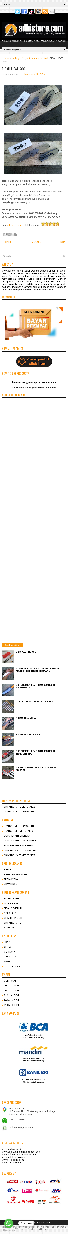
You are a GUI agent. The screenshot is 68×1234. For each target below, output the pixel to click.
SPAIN (7, 961)
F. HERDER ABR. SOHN (15, 874)
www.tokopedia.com (13, 1159)
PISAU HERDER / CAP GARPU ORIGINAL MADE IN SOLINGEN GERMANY (37, 669)
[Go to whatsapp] (8, 1223)
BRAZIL (8, 942)
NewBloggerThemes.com (40, 1229)
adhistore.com (14, 225)
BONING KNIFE (11, 898)
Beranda (36, 241)
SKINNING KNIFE (12, 922)
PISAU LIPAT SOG (13, 69)
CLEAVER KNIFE (12, 903)
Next (62, 241)
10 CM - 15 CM (11, 985)
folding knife (18, 58)
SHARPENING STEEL (14, 918)
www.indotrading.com (13, 1157)
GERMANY (9, 951)
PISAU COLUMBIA (26, 718)
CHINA (7, 947)
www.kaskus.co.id (11, 1149)
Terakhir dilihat (12, 645)
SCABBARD (10, 913)
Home (6, 58)
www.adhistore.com (12, 270)
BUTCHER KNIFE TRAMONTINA (20, 840)
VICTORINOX (10, 884)
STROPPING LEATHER (15, 927)
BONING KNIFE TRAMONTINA (19, 811)
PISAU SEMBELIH (13, 908)
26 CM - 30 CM (11, 1000)
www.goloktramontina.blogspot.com (21, 1151)
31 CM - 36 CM (11, 1005)
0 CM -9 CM (10, 980)
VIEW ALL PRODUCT (27, 651)
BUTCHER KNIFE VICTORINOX (19, 845)
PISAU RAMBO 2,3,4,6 (28, 734)
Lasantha (51, 1227)
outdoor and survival (37, 58)
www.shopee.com (11, 1162)
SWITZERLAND (12, 966)
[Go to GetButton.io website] (9, 1230)
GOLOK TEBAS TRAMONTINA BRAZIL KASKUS (32, 273)
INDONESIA (10, 956)
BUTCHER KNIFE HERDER (17, 835)
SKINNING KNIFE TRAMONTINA (20, 850)
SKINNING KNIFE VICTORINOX (19, 806)
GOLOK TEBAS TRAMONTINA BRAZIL (36, 701)
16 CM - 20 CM (11, 990)
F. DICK (7, 869)
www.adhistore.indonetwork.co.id (19, 1154)
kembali (8, 241)
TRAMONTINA (11, 879)
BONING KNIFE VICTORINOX (18, 831)
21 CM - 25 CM (11, 995)
